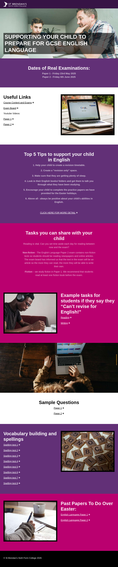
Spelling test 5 (10, 467)
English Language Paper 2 (74, 520)
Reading (65, 317)
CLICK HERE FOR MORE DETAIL (57, 212)
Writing (64, 323)
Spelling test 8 (10, 483)
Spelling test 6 (10, 472)
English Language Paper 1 (74, 514)
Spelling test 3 (10, 456)
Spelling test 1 (10, 445)
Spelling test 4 (10, 461)
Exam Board (9, 108)
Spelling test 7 (10, 477)
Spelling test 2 (10, 450)
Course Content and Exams (17, 102)
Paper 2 (7, 124)
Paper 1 (7, 119)
